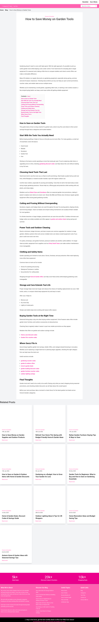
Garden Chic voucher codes (29, 337)
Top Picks (15, 6)
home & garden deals (27, 366)
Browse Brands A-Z (65, 595)
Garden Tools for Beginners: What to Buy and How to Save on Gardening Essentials (82, 476)
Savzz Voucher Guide (66, 597)
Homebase (43, 192)
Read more (5, 440)
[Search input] (88, 6)
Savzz (10, 2)
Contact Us (83, 597)
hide (29, 96)
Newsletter (85, 2)
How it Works (93, 2)
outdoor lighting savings (28, 374)
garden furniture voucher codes (30, 371)
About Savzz (64, 590)
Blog (11, 6)
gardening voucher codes (28, 361)
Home (2, 10)
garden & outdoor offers (28, 363)
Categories (5, 6)
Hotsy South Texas (54, 243)
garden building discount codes (30, 368)
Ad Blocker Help (65, 602)
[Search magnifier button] (96, 6)
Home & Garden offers (36, 276)
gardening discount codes (47, 164)
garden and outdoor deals (58, 219)
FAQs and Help (64, 599)
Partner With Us (84, 599)
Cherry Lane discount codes (29, 335)
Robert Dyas (33, 192)
